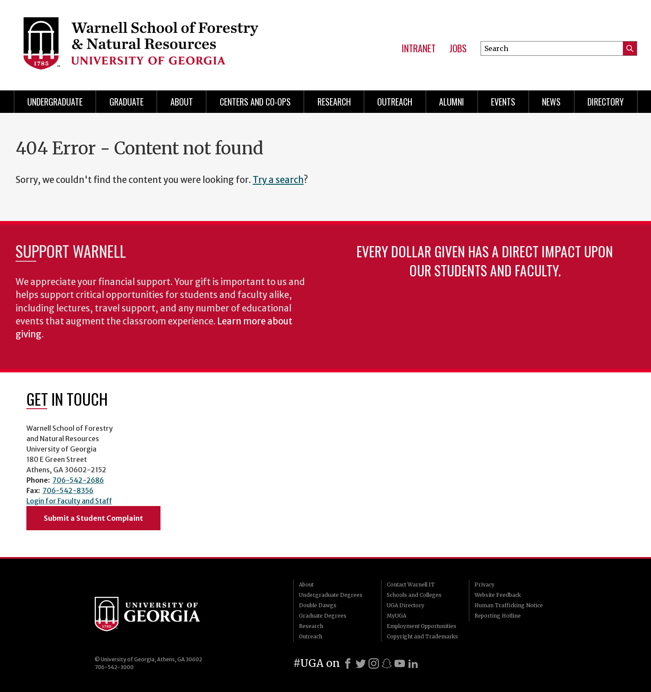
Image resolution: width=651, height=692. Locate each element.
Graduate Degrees (322, 615)
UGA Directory (405, 605)
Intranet (418, 48)
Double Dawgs (318, 605)
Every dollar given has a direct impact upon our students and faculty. (484, 260)
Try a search (278, 180)
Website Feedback (498, 595)
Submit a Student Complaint (93, 518)
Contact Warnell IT (411, 584)
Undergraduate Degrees (330, 595)
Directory (605, 101)
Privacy (484, 584)
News (551, 101)
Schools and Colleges (414, 595)
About (181, 101)
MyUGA (396, 615)
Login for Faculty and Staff (69, 501)
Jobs (458, 48)
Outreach (394, 101)
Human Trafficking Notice (509, 605)
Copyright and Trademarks (422, 636)
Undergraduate (55, 101)
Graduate (126, 101)
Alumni (451, 101)
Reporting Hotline (498, 615)
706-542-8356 (67, 490)
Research (334, 101)
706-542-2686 (78, 480)
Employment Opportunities (421, 626)
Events (503, 101)
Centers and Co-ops (255, 101)
